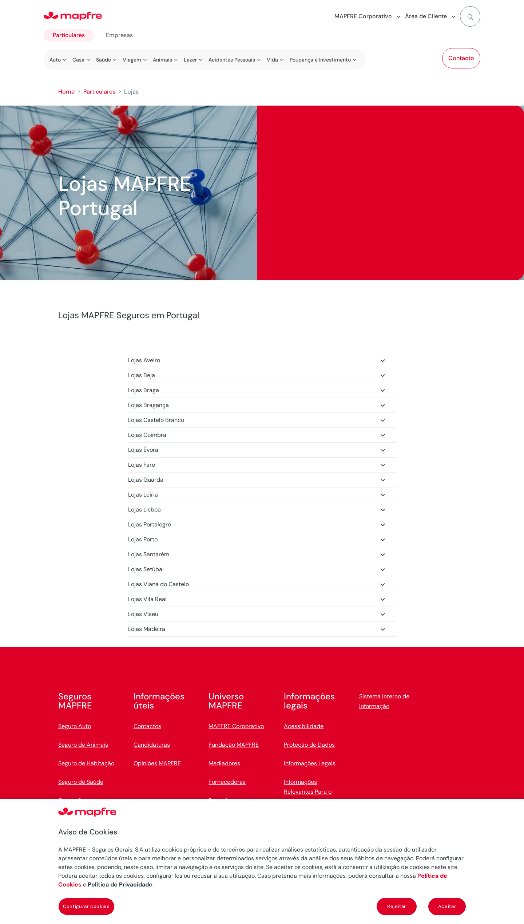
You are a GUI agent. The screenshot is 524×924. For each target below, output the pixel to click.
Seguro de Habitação (86, 763)
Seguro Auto (74, 726)
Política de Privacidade (120, 884)
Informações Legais (310, 763)
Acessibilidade (303, 726)
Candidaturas (152, 745)
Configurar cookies (86, 906)
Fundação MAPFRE (234, 745)
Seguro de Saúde (80, 782)
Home (66, 91)
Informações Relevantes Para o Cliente (308, 791)
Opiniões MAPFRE (157, 763)
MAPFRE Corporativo (236, 726)
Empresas (119, 35)
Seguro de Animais (83, 745)
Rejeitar (396, 906)
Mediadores (224, 763)
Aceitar (447, 906)
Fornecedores (227, 782)
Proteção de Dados (309, 745)
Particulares (69, 35)
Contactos (147, 726)
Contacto (461, 58)
